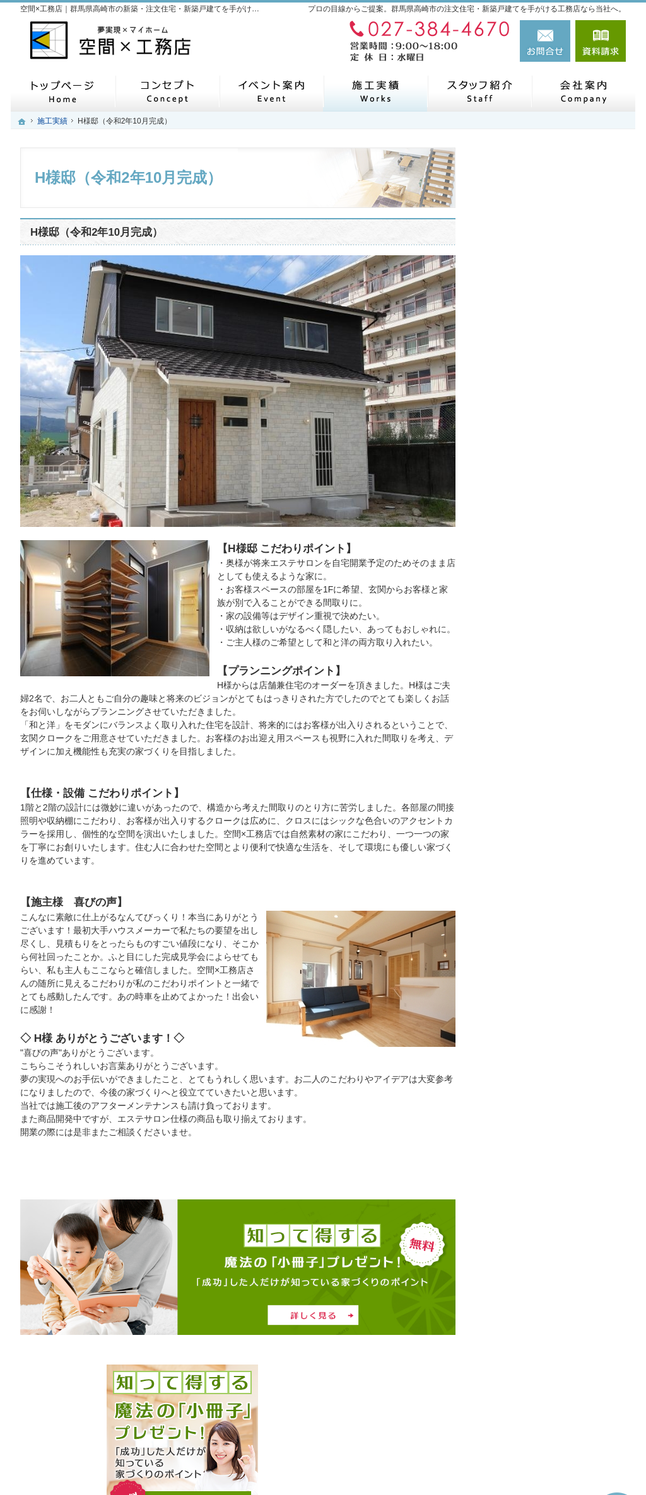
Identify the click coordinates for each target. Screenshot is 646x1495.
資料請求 (600, 41)
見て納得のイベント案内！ (548, 524)
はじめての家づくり (534, 671)
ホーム (508, 436)
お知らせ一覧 (521, 935)
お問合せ (545, 41)
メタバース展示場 (530, 466)
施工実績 (512, 612)
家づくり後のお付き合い (543, 729)
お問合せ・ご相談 (530, 964)
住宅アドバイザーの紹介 (543, 788)
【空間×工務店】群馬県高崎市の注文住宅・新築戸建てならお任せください (430, 1455)
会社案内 (512, 876)
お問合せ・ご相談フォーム (550, 1396)
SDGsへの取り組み (533, 846)
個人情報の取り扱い (534, 993)
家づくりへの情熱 (530, 759)
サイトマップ (521, 1022)
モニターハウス (525, 495)
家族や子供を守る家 (534, 700)
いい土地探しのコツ (534, 553)
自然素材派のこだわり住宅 (548, 642)
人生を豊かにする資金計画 (548, 583)
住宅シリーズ (521, 817)
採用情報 (512, 905)
